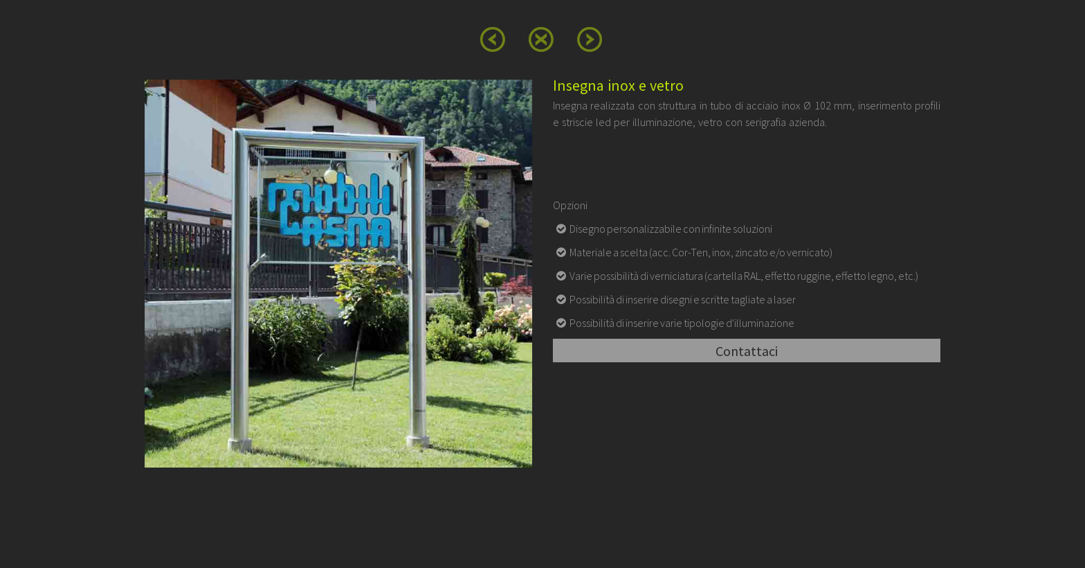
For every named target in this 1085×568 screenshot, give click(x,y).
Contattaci (746, 351)
